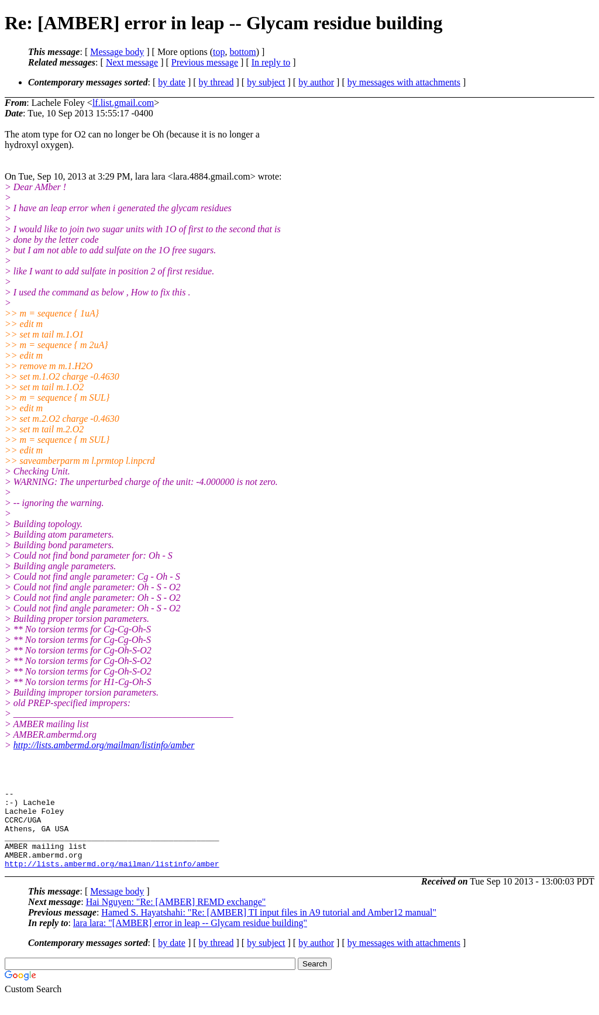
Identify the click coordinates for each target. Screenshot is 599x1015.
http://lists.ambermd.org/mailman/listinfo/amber (104, 745)
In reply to (271, 62)
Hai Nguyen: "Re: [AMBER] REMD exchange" (176, 918)
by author (316, 82)
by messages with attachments (403, 82)
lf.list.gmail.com (123, 103)
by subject (266, 82)
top (219, 52)
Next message (132, 62)
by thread (216, 82)
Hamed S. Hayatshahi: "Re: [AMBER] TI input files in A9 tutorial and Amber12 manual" (268, 928)
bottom (242, 52)
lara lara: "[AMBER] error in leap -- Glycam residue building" (190, 939)
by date (171, 82)
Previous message (204, 62)
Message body (117, 52)
